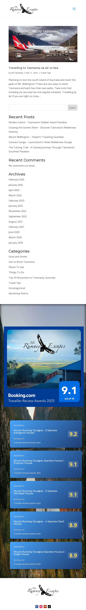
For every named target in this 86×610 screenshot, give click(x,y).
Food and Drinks (18, 256)
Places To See (16, 267)
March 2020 (15, 237)
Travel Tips (45, 72)
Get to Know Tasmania (22, 261)
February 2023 (16, 200)
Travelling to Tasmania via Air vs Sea (33, 68)
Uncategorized (17, 288)
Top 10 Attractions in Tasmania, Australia (32, 277)
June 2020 (14, 232)
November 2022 (17, 211)
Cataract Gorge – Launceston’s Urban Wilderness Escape (40, 142)
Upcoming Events (18, 293)
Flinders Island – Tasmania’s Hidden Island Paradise (38, 122)
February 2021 (16, 227)
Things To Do (16, 272)
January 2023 (16, 205)
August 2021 (16, 221)
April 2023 (14, 190)
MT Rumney (17, 72)
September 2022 (18, 216)
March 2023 (15, 195)
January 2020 (16, 242)
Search (72, 107)
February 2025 (16, 179)
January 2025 (16, 185)
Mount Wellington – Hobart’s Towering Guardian (36, 137)
